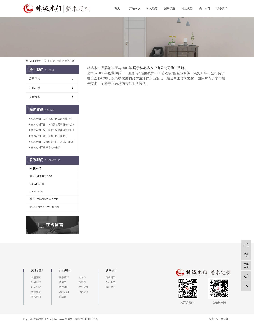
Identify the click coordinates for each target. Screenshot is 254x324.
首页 (117, 8)
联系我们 (221, 8)
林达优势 (187, 8)
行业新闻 (110, 277)
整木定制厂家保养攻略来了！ (47, 147)
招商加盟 (169, 8)
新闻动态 (152, 8)
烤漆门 (62, 282)
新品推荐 (64, 277)
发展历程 (34, 78)
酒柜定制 (64, 292)
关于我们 (204, 8)
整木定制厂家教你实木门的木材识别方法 (53, 141)
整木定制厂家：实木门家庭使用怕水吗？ (53, 130)
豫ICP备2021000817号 (86, 319)
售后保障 (36, 277)
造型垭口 (64, 287)
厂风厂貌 (34, 87)
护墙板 (62, 297)
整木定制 (83, 292)
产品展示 (134, 8)
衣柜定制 (83, 287)
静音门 (82, 282)
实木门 (82, 277)
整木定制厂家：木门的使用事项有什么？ (53, 124)
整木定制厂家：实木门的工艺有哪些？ (51, 118)
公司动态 (110, 282)
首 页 (47, 60)
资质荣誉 (34, 97)
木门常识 (110, 287)
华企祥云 (226, 319)
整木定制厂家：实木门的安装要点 (49, 135)
